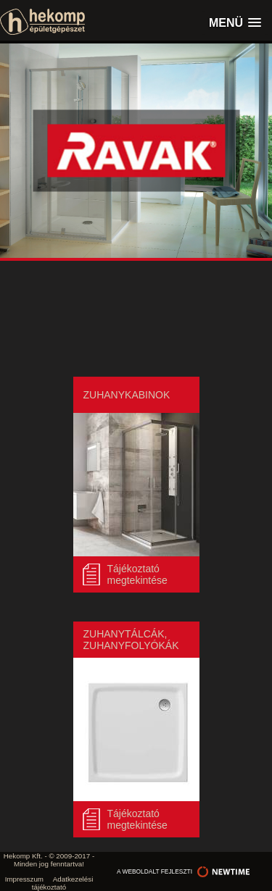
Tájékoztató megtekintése (137, 574)
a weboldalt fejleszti (185, 871)
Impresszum (24, 879)
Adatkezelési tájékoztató (63, 883)
